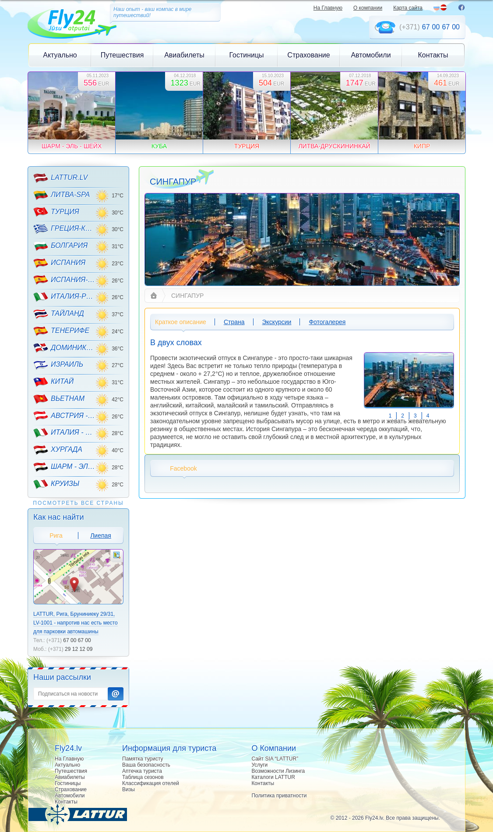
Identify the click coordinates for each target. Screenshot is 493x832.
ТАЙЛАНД (58, 314)
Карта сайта (408, 8)
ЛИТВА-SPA (61, 195)
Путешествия (122, 55)
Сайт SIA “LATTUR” (274, 759)
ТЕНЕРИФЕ (61, 331)
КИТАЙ (53, 382)
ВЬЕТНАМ (59, 399)
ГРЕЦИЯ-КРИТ (64, 229)
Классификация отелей (150, 783)
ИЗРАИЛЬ (58, 365)
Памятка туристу (142, 759)
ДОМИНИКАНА (64, 348)
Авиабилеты (184, 55)
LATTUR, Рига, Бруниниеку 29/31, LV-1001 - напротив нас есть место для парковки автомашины (75, 623)
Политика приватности (278, 796)
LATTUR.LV (60, 178)
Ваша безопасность (146, 765)
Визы (128, 789)
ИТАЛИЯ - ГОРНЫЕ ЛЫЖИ (64, 433)
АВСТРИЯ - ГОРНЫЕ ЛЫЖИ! (64, 415)
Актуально (60, 55)
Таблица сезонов (143, 777)
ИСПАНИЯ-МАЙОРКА (64, 280)
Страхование (308, 55)
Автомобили (371, 55)
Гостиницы (246, 55)
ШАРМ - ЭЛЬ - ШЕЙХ (64, 467)
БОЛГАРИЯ (60, 246)
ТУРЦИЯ (56, 212)
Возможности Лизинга (278, 771)
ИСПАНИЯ (59, 263)
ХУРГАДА (57, 450)
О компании (367, 8)
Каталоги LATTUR (273, 777)
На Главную (327, 8)
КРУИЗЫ (56, 484)
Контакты (433, 55)
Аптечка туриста (142, 771)
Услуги (259, 765)
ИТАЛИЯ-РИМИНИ (64, 297)
